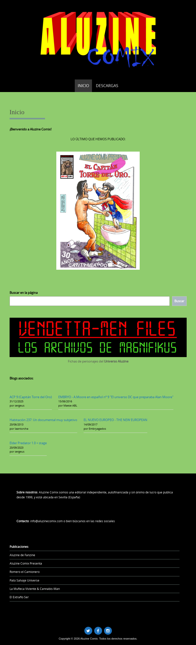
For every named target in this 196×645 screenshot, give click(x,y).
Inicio (83, 85)
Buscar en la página (24, 292)
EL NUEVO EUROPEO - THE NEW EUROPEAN (115, 420)
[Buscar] (179, 301)
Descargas (107, 85)
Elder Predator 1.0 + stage (28, 443)
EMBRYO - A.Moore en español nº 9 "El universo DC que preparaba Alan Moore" (115, 397)
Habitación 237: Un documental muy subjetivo (43, 420)
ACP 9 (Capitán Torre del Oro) (31, 397)
